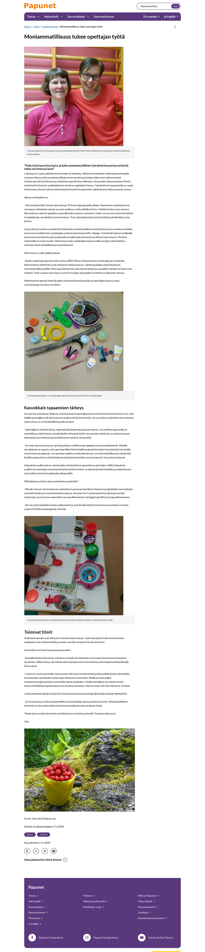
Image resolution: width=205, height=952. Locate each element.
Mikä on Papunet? (147, 895)
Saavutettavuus (104, 16)
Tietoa (31, 16)
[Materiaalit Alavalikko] (61, 16)
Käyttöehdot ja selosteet (151, 918)
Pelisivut (87, 895)
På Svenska (34, 918)
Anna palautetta (146, 906)
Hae (175, 6)
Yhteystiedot (145, 901)
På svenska (150, 16)
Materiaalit (51, 16)
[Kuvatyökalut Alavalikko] (88, 16)
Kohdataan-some (92, 906)
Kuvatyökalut (76, 16)
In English (170, 16)
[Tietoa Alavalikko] (38, 16)
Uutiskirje (143, 912)
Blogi (30, 834)
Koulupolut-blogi (50, 26)
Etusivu (27, 26)
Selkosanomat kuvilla (94, 901)
